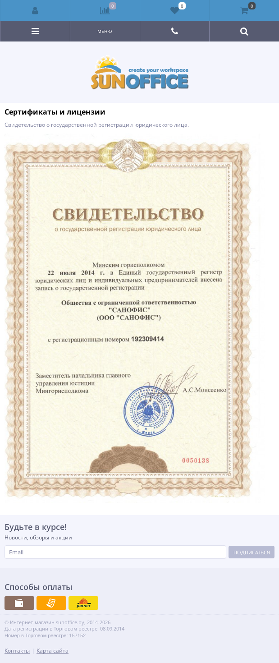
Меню (104, 31)
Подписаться (251, 552)
